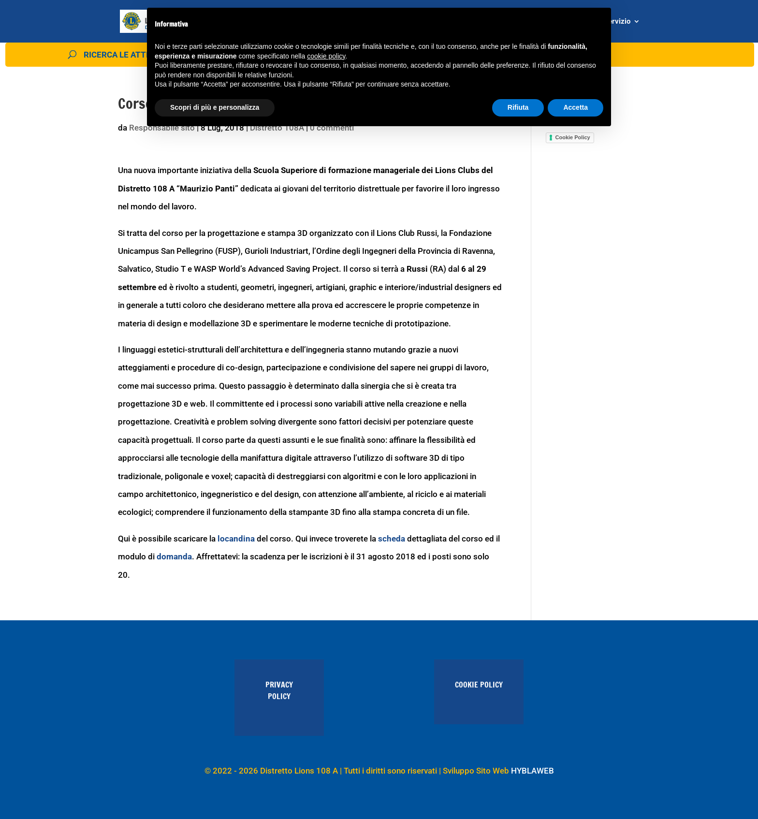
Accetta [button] (575, 107)
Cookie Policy (572, 137)
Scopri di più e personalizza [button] (214, 107)
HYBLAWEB (532, 770)
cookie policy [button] (326, 56)
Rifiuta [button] (518, 107)
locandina (236, 538)
